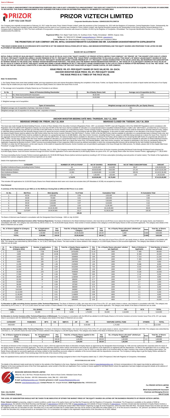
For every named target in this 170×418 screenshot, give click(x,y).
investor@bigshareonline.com (69, 380)
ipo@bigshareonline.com (29, 380)
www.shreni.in (53, 404)
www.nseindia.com (80, 404)
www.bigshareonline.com (104, 364)
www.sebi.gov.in (6, 404)
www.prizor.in (108, 37)
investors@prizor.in (89, 37)
